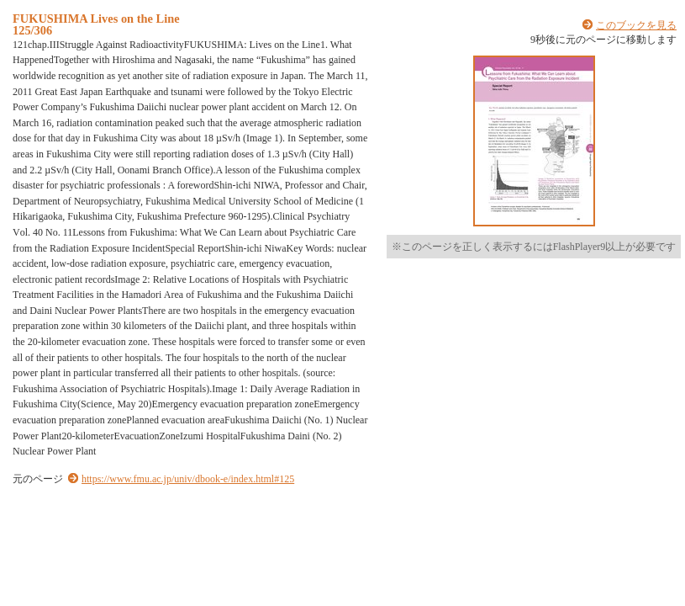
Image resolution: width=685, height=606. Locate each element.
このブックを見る (636, 25)
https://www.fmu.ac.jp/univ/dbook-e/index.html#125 (188, 479)
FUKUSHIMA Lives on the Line (96, 18)
